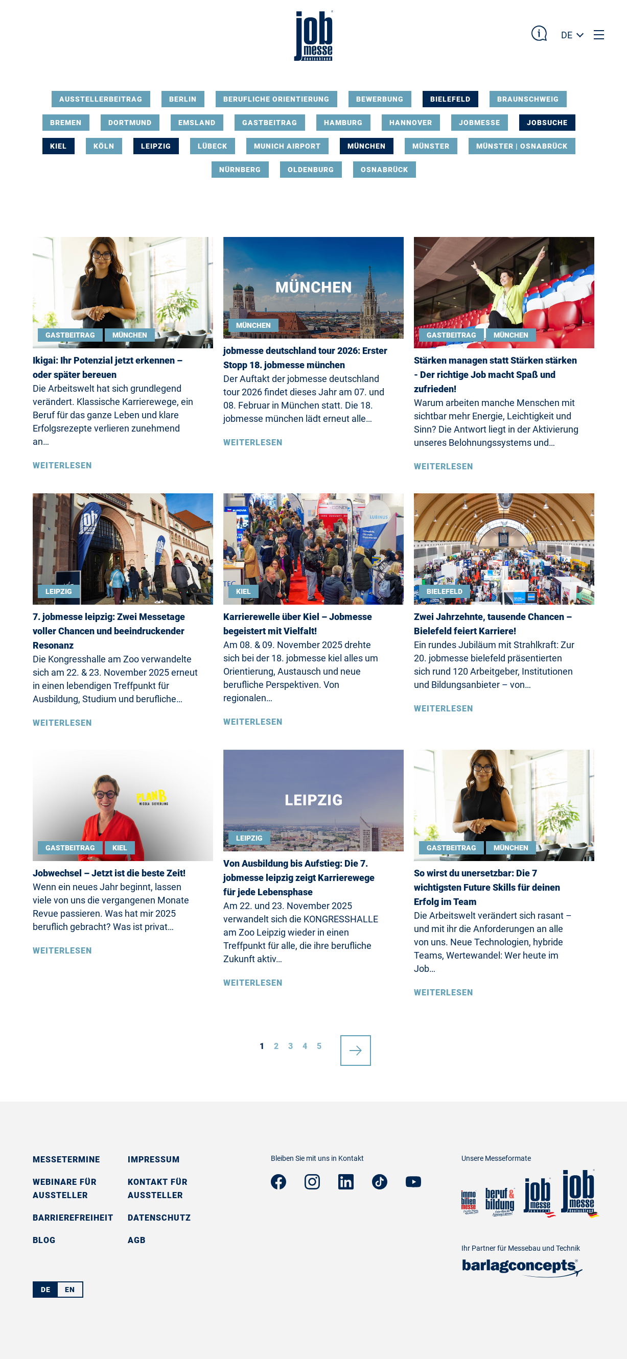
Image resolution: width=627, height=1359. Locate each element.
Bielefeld (450, 99)
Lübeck (212, 146)
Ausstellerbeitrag (101, 99)
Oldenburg (311, 169)
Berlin (183, 99)
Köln (104, 146)
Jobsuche (547, 122)
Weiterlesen (62, 465)
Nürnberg (240, 169)
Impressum (154, 1159)
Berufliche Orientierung (276, 99)
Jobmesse (479, 122)
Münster (431, 146)
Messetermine (66, 1159)
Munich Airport (287, 146)
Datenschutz (159, 1218)
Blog (44, 1240)
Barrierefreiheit (73, 1218)
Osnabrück (384, 169)
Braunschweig (528, 99)
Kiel (58, 146)
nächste (355, 1046)
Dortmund (130, 122)
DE (566, 35)
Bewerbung (380, 99)
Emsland (197, 122)
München (366, 146)
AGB (137, 1240)
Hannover (410, 122)
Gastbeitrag (269, 122)
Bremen (66, 122)
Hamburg (343, 122)
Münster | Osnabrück (522, 146)
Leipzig (156, 146)
